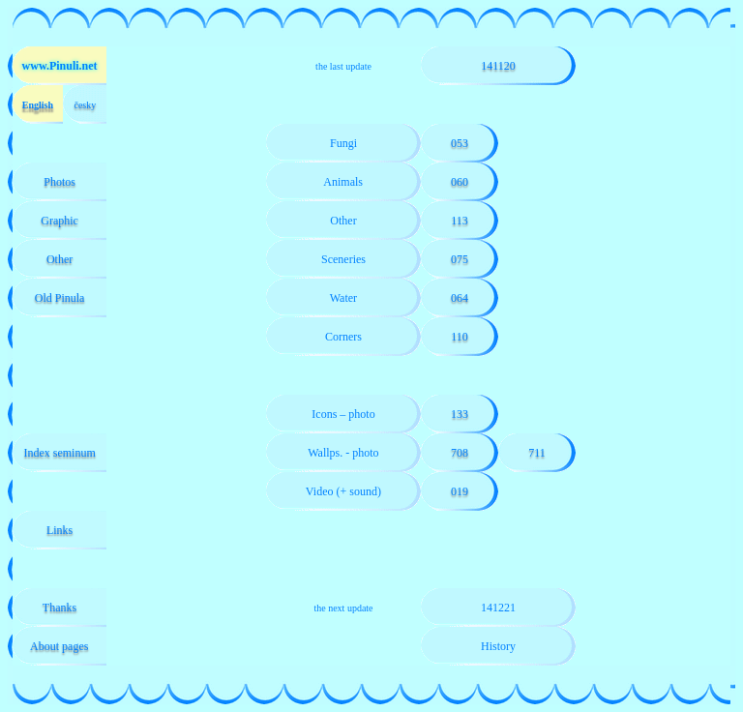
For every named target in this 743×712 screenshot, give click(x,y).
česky (85, 105)
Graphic (59, 220)
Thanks (59, 607)
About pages (60, 646)
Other (59, 259)
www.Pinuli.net (60, 66)
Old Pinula (60, 298)
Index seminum (59, 453)
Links (59, 530)
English (37, 105)
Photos (59, 182)
